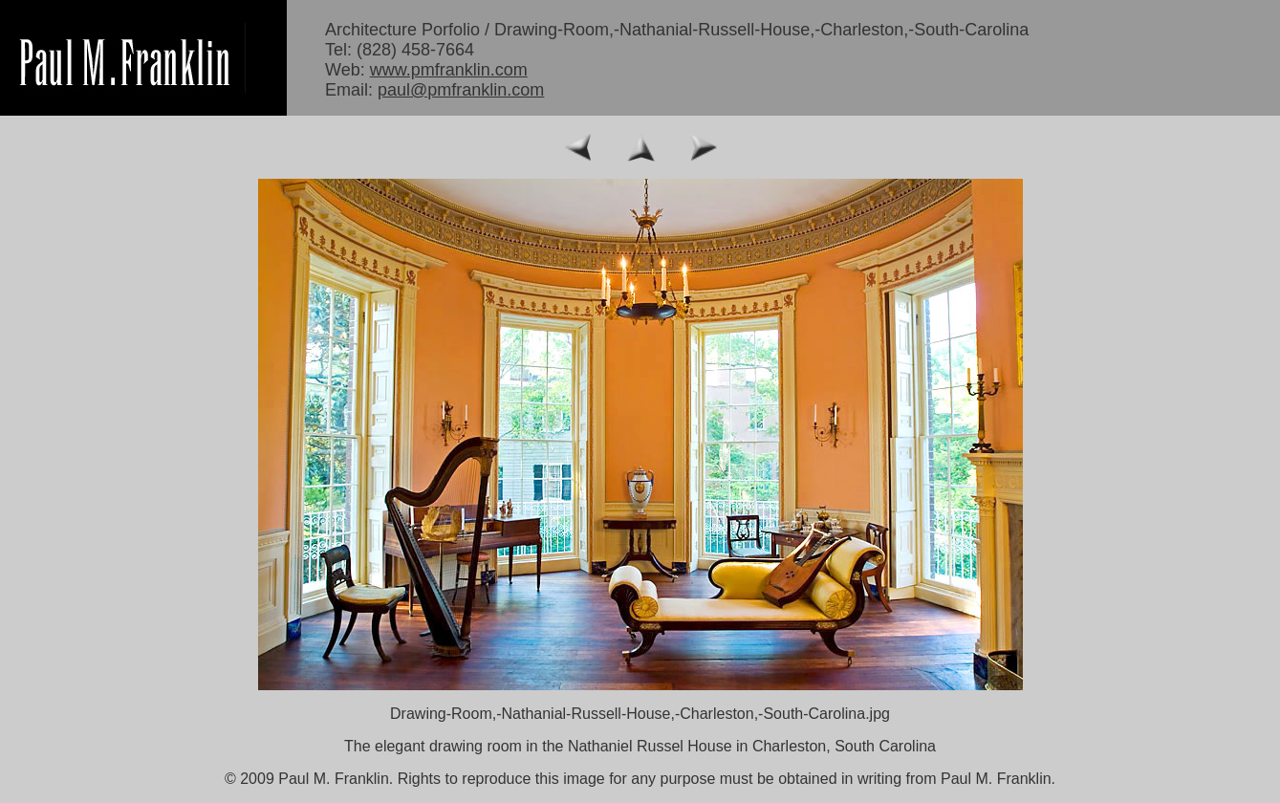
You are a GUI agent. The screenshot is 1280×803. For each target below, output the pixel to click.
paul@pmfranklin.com (461, 89)
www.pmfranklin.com (449, 69)
